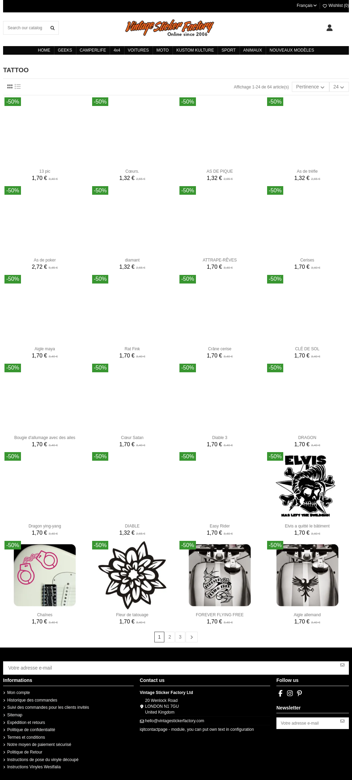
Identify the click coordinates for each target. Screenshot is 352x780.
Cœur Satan (132, 436)
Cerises (307, 258)
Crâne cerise (219, 347)
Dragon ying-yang (45, 525)
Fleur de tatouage (132, 613)
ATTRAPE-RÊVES (220, 258)
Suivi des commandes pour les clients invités (48, 703)
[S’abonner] (342, 663)
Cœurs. (132, 170)
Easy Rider (220, 525)
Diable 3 (219, 436)
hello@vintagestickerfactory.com (174, 717)
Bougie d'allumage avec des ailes (44, 436)
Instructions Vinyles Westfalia (34, 763)
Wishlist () (335, 5)
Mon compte (18, 688)
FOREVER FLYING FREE (220, 613)
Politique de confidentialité (31, 726)
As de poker (45, 258)
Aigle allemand (307, 613)
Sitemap (14, 711)
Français (307, 5)
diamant (132, 258)
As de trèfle (307, 170)
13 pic (44, 170)
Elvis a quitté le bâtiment (307, 525)
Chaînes (45, 613)
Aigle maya (45, 347)
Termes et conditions (26, 733)
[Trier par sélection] (315, 86)
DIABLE (132, 525)
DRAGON (307, 436)
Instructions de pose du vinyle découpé (42, 755)
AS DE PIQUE (220, 170)
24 (340, 86)
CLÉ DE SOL (307, 347)
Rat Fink (132, 347)
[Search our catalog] (52, 27)
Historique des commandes (32, 696)
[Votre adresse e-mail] (170, 665)
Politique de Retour (24, 748)
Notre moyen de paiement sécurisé (39, 740)
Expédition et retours (26, 718)
